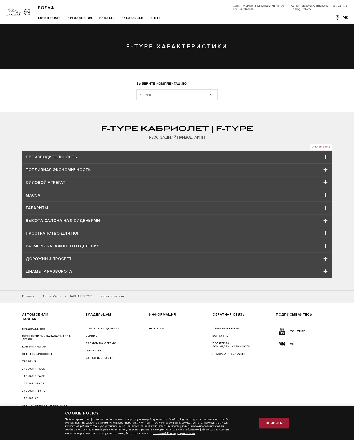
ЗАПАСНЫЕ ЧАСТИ (100, 358)
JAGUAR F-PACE (33, 368)
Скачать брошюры (37, 354)
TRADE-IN (29, 361)
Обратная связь (225, 328)
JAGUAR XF (30, 398)
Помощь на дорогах (103, 328)
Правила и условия (228, 353)
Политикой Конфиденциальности (174, 433)
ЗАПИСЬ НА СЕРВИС (101, 343)
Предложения (33, 328)
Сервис (91, 335)
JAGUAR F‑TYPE (33, 390)
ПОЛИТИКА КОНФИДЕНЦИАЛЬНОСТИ (231, 345)
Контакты (220, 335)
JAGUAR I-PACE (33, 383)
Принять (274, 423)
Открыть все (321, 146)
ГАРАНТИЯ (93, 350)
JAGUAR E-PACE (33, 376)
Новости (156, 328)
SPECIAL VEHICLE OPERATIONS (44, 405)
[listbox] (177, 94)
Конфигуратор (34, 346)
